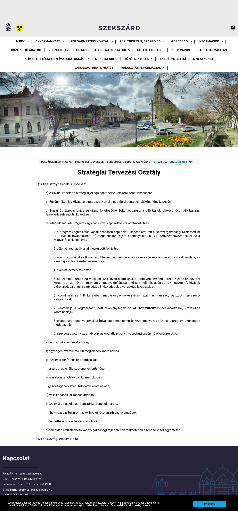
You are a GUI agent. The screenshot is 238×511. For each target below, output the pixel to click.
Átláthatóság (149, 50)
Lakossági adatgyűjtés (93, 67)
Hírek (20, 41)
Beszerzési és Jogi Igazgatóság (128, 162)
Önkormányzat (47, 41)
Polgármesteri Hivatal (90, 41)
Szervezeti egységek (89, 162)
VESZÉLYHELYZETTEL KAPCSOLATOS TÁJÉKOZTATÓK (87, 50)
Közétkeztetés (136, 59)
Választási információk (141, 67)
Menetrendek (106, 59)
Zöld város (180, 50)
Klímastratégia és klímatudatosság (54, 59)
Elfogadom (209, 504)
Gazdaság (179, 41)
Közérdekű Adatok (26, 50)
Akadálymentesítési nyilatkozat (186, 59)
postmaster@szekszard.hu (35, 489)
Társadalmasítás (212, 50)
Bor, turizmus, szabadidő (139, 41)
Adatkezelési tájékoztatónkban (80, 506)
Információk (209, 41)
